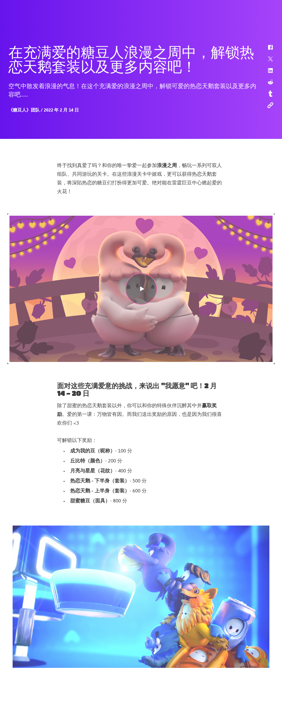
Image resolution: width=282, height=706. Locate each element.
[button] (267, 50)
